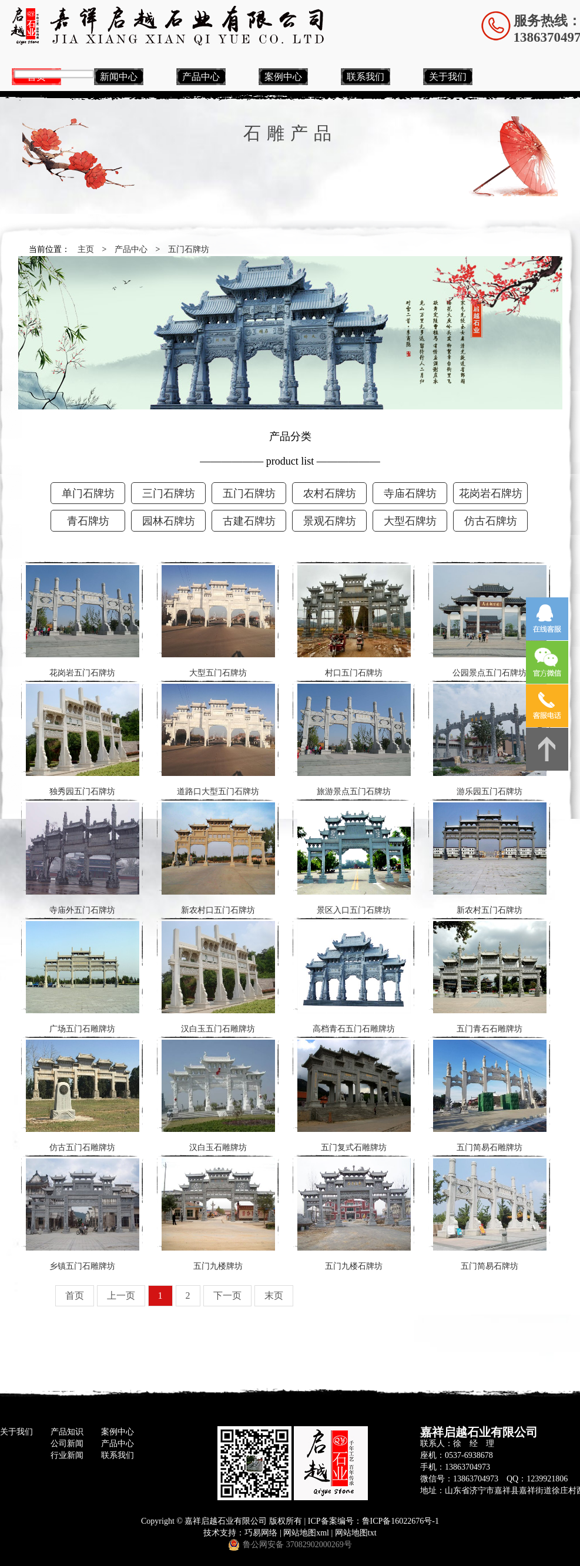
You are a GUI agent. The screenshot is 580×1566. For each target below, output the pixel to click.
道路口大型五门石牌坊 (218, 740)
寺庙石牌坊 (410, 493)
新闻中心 (119, 77)
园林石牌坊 (168, 521)
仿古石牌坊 (490, 521)
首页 (74, 1295)
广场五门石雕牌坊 (82, 977)
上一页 (121, 1295)
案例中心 (283, 77)
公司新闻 (67, 1443)
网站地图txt (356, 1532)
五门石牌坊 (188, 249)
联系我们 (365, 77)
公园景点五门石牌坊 (490, 621)
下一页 (227, 1295)
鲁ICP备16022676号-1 (400, 1521)
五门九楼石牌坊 (354, 1214)
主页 (86, 249)
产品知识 (67, 1431)
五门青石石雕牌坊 (490, 977)
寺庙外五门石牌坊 (82, 858)
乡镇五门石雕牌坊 (82, 1214)
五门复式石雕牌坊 (354, 1096)
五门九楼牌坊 (218, 1214)
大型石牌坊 (410, 521)
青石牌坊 (88, 521)
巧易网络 (260, 1532)
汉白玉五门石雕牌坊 (218, 977)
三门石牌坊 (168, 493)
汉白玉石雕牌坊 (218, 1096)
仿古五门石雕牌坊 (82, 1096)
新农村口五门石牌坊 (218, 858)
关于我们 (448, 77)
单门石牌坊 (88, 493)
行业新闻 (67, 1455)
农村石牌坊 (329, 493)
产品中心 (201, 77)
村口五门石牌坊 (354, 621)
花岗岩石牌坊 (490, 493)
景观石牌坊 (329, 521)
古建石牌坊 (249, 521)
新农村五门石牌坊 (490, 858)
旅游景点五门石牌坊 (354, 740)
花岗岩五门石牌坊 (82, 621)
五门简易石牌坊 (490, 1214)
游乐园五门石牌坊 (490, 740)
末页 (273, 1295)
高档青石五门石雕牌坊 (354, 977)
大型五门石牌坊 (218, 621)
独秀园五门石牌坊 (82, 740)
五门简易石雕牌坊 (490, 1096)
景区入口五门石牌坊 (354, 858)
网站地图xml (306, 1532)
